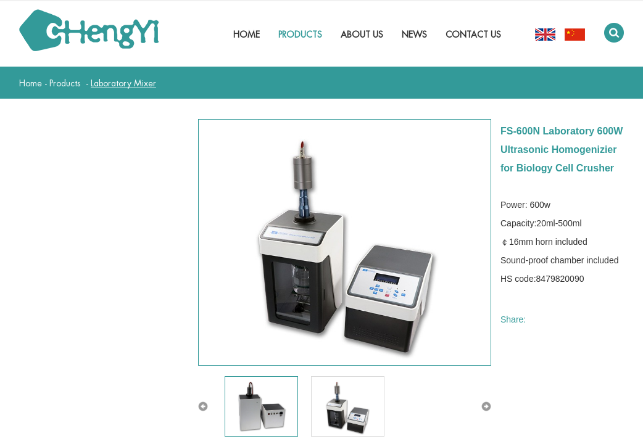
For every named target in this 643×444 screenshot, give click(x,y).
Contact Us (473, 34)
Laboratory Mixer (123, 83)
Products (300, 34)
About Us (362, 34)
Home (246, 34)
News (414, 34)
